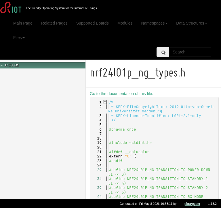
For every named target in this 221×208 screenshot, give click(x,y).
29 (96, 169)
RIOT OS (12, 65)
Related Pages (54, 23)
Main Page (23, 23)
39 (96, 187)
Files (19, 37)
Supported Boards (92, 23)
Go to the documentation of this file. (122, 93)
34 (96, 178)
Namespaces (154, 23)
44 (96, 196)
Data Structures (191, 23)
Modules (125, 23)
